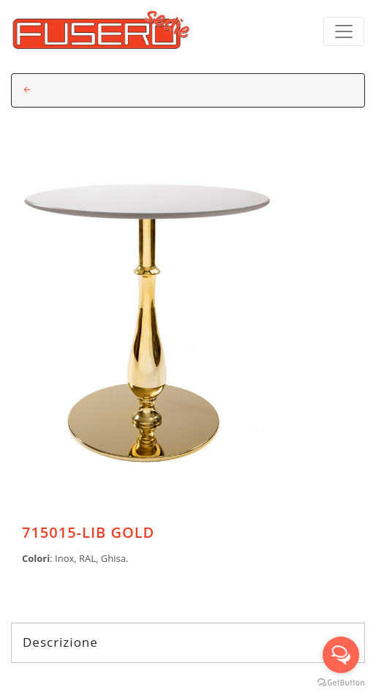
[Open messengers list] (341, 655)
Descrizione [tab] (188, 642)
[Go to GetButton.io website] (340, 683)
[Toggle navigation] (343, 31)
